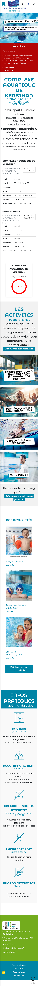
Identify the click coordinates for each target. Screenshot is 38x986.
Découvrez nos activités (19, 348)
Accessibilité (19, 975)
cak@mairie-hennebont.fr (14, 948)
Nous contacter (19, 972)
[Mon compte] (28, 4)
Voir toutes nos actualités (19, 669)
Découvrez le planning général (20, 498)
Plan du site (19, 969)
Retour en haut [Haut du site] (33, 980)
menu (4, 6)
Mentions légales (19, 965)
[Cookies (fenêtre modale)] (3, 972)
